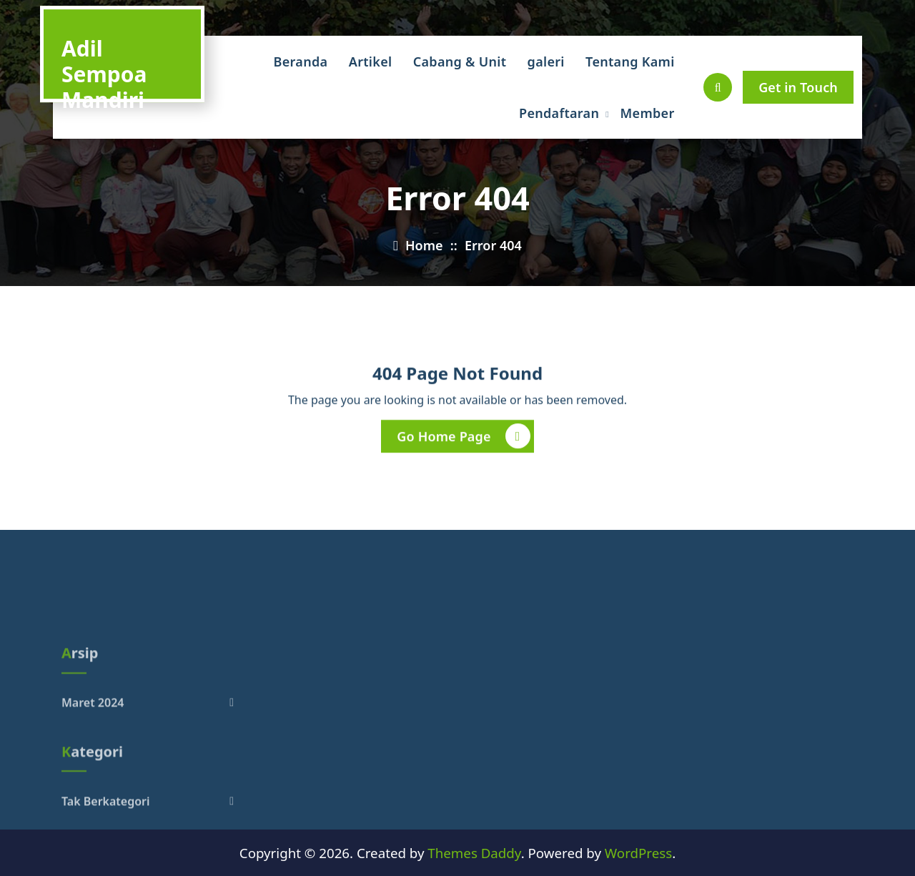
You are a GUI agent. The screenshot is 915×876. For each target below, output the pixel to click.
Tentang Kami (629, 61)
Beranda (301, 61)
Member (647, 113)
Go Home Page (463, 437)
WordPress (638, 853)
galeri (546, 61)
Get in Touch (798, 87)
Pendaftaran (559, 113)
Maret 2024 (92, 737)
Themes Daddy (473, 853)
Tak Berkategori (105, 835)
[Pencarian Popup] (717, 87)
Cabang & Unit (460, 61)
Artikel (370, 61)
